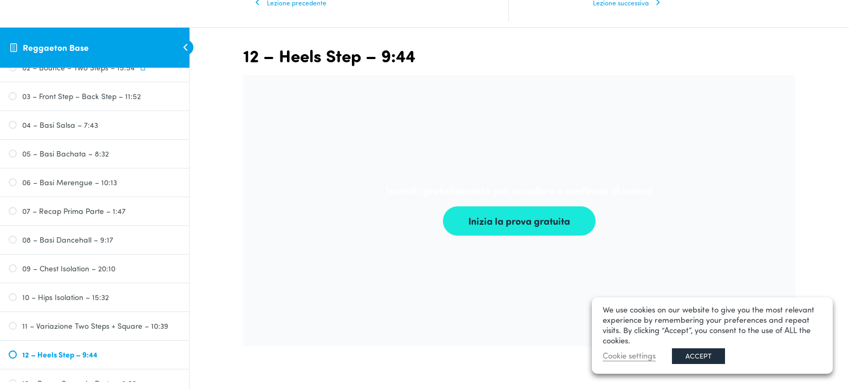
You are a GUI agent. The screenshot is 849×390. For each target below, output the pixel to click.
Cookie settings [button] (629, 355)
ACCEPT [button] (698, 356)
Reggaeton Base (56, 47)
